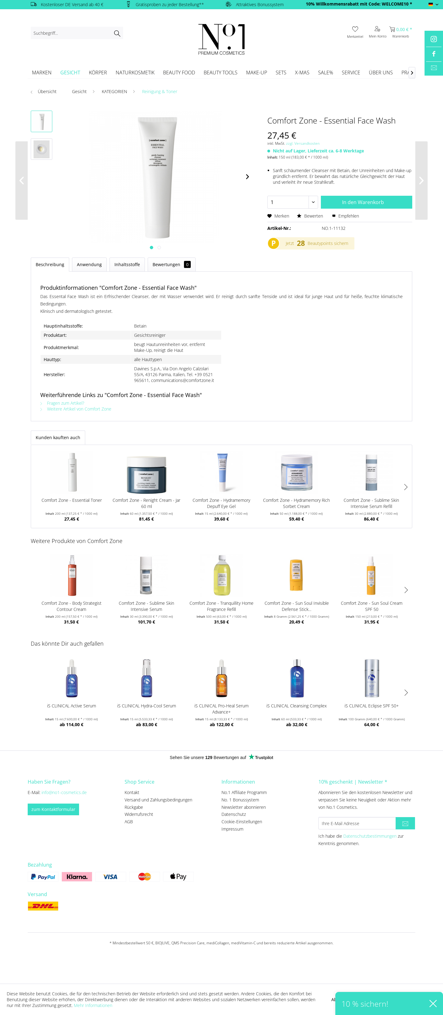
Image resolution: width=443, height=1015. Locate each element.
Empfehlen (345, 216)
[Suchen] (117, 33)
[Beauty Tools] (220, 72)
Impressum (232, 829)
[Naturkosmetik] (135, 72)
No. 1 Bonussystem (240, 800)
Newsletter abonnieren (244, 807)
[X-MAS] (302, 72)
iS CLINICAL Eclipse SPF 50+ (372, 706)
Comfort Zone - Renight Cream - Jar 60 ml (146, 503)
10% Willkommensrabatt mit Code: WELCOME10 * (359, 4)
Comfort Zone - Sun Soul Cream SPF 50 (371, 606)
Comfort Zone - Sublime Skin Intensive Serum (146, 606)
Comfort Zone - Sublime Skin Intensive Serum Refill (371, 503)
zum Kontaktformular (53, 809)
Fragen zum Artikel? (62, 403)
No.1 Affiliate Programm (244, 792)
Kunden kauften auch (58, 437)
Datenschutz (234, 814)
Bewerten (310, 216)
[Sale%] (325, 72)
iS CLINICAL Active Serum (71, 706)
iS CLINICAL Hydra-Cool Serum (146, 706)
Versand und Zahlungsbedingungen (158, 800)
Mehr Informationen (93, 1005)
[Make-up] (256, 72)
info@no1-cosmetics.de (64, 792)
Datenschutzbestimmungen (370, 836)
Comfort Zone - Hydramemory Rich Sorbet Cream (296, 503)
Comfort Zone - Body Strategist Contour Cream (72, 606)
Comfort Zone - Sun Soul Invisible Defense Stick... (297, 606)
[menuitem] (77, 33)
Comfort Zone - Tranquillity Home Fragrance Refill (221, 606)
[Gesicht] (70, 72)
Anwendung (89, 264)
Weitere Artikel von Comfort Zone (75, 409)
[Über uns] (381, 72)
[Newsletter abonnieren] (405, 823)
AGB (129, 821)
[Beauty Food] (179, 72)
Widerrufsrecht (139, 814)
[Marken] (42, 72)
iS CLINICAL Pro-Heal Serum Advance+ (221, 709)
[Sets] (281, 72)
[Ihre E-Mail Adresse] (357, 823)
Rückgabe (134, 807)
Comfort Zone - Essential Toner (72, 500)
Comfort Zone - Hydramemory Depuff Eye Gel (221, 503)
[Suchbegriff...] (77, 33)
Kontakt (132, 792)
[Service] (351, 72)
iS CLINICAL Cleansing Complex (296, 706)
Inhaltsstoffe (127, 264)
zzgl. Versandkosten (303, 143)
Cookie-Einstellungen (242, 821)
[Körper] (98, 72)
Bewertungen (172, 264)
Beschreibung (50, 264)
